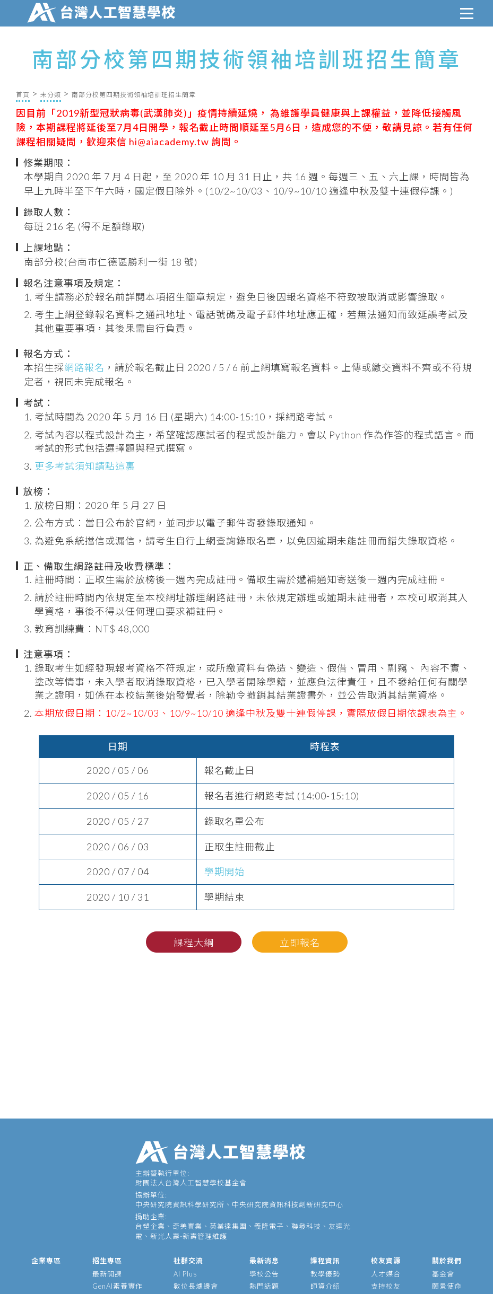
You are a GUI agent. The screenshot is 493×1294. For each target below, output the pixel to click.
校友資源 (386, 1260)
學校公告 (264, 1274)
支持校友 (386, 1286)
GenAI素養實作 (117, 1286)
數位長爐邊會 (196, 1286)
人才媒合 (386, 1274)
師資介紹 (325, 1286)
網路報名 (84, 367)
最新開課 (107, 1274)
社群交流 (188, 1260)
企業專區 (46, 1260)
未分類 (50, 95)
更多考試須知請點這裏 (84, 466)
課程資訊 (325, 1260)
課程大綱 (194, 942)
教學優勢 (325, 1274)
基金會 (443, 1274)
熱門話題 (264, 1286)
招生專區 (107, 1260)
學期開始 (224, 871)
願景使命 (447, 1286)
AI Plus (185, 1274)
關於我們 (447, 1260)
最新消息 (264, 1260)
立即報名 (300, 942)
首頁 (23, 95)
